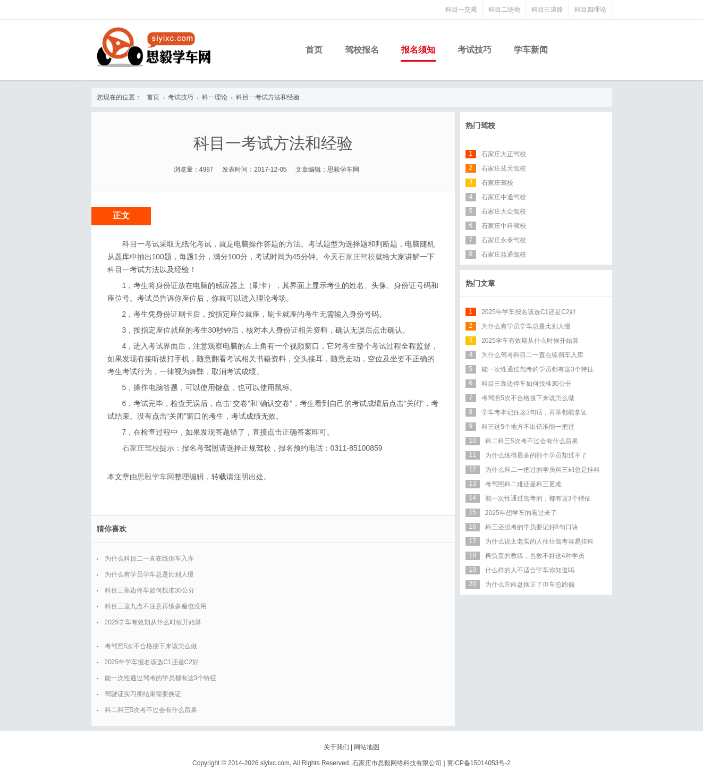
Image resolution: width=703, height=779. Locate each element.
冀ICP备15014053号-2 (479, 763)
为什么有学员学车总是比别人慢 (149, 574)
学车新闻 (531, 49)
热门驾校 (480, 125)
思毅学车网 (155, 476)
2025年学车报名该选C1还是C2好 (152, 662)
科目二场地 (504, 9)
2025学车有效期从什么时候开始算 (153, 622)
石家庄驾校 (356, 256)
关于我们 (336, 747)
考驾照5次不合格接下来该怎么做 (151, 646)
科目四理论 (590, 9)
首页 (314, 49)
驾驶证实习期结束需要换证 (143, 694)
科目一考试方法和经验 (268, 97)
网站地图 (366, 747)
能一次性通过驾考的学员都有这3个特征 (161, 678)
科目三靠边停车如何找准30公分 (149, 590)
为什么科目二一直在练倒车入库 (149, 558)
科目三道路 (547, 9)
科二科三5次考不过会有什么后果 (151, 710)
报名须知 (418, 49)
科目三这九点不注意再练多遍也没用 (156, 606)
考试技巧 (475, 49)
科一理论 (214, 97)
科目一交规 (461, 9)
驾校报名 (362, 49)
